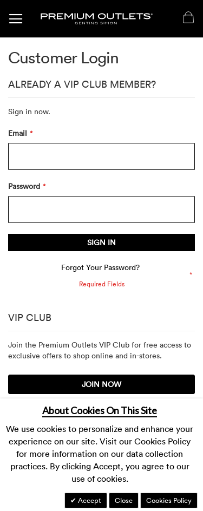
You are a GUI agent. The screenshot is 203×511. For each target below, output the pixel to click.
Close (124, 500)
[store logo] (97, 19)
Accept (88, 500)
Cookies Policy (169, 500)
